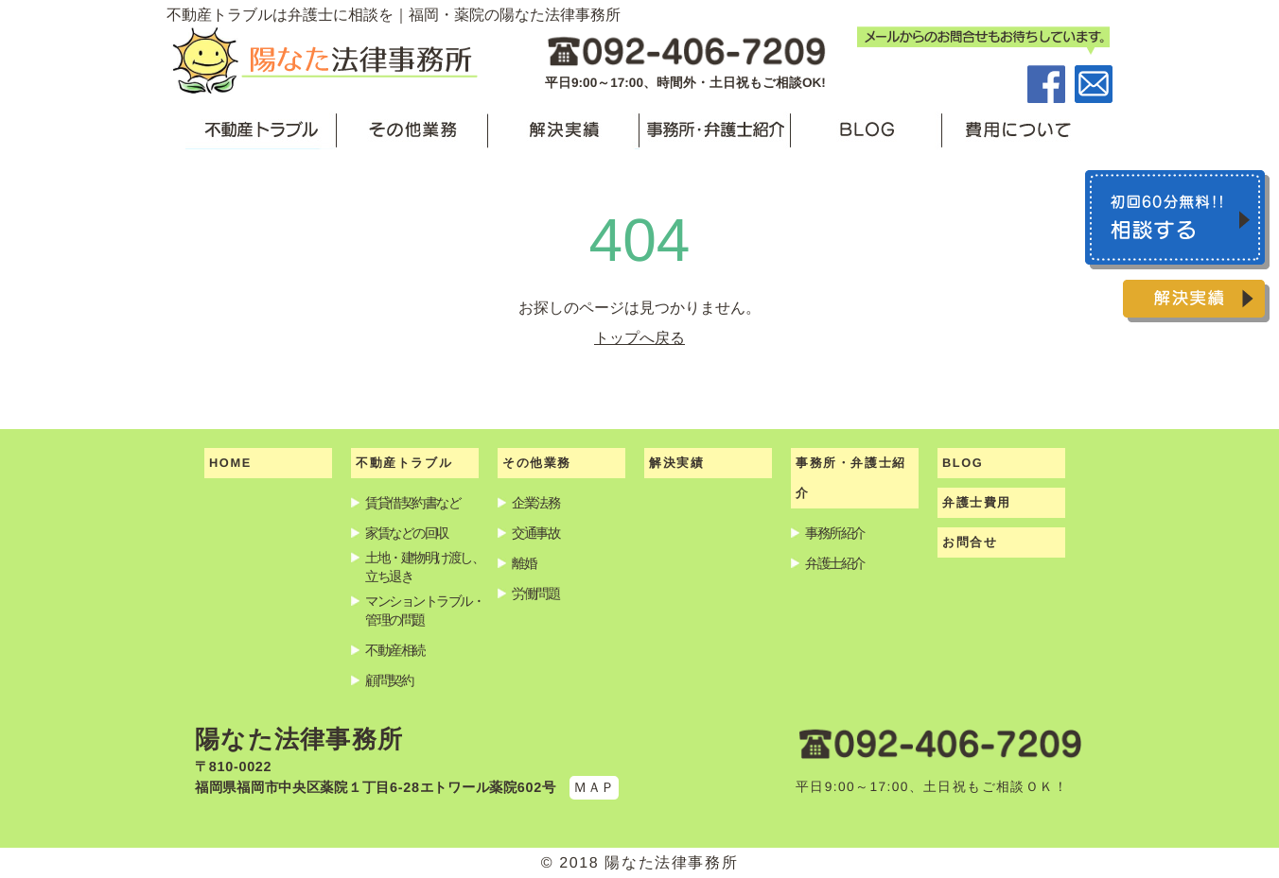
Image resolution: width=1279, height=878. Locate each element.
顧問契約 (388, 680)
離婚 (523, 563)
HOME (230, 463)
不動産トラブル (404, 463)
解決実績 (676, 463)
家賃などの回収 (406, 533)
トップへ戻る (639, 338)
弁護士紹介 (835, 563)
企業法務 (535, 502)
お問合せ (969, 542)
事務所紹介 (835, 533)
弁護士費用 (976, 502)
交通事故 (535, 533)
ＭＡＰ (594, 787)
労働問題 (535, 593)
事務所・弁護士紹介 (851, 478)
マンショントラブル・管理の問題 (424, 611)
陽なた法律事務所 (299, 739)
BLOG (962, 463)
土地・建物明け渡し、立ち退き (424, 567)
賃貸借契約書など (412, 502)
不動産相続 (395, 650)
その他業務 (536, 463)
